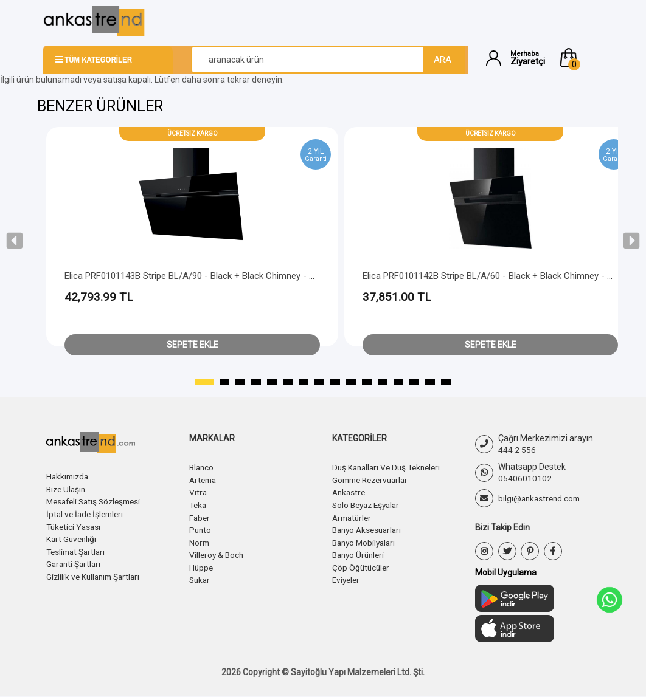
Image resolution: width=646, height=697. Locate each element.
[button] (580, 58)
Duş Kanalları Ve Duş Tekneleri (389, 467)
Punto (200, 528)
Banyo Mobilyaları (366, 540)
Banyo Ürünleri (360, 552)
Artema (204, 479)
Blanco (202, 467)
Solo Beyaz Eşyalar (368, 504)
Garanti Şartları (74, 561)
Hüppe (201, 564)
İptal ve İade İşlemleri (87, 513)
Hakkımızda (68, 476)
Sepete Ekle (192, 344)
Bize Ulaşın (67, 488)
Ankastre (349, 491)
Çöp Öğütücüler (362, 564)
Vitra (198, 491)
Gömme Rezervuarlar (373, 479)
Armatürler (353, 516)
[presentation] (15, 240)
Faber (200, 516)
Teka (198, 504)
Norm (199, 540)
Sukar (200, 577)
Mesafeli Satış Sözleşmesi (97, 501)
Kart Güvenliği (72, 537)
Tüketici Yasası (74, 525)
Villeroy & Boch (217, 552)
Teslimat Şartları (77, 549)
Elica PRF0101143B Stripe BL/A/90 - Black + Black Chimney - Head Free (207, 275)
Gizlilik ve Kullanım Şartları (95, 574)
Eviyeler (347, 577)
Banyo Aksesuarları (369, 528)
